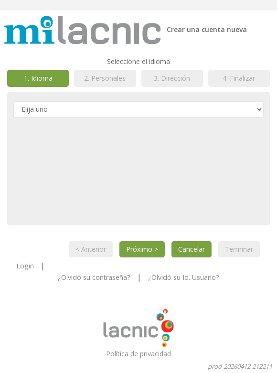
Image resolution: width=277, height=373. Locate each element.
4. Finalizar (239, 78)
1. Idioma (38, 78)
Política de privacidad (138, 353)
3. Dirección (172, 78)
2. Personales (105, 78)
